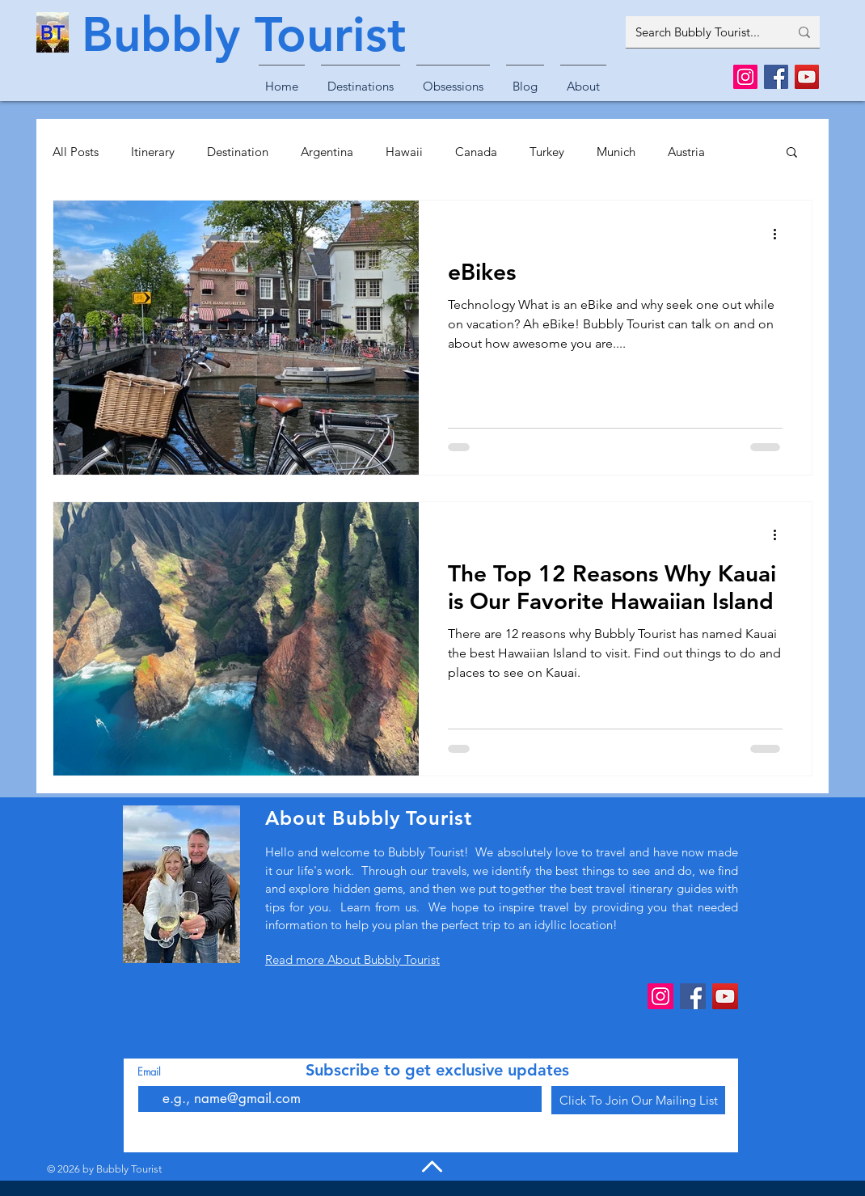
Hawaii (404, 151)
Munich (616, 151)
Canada (476, 151)
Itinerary (153, 151)
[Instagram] (745, 77)
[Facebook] (776, 77)
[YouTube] (807, 77)
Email (149, 1072)
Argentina (327, 151)
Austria (686, 151)
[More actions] (780, 233)
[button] (360, 79)
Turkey (547, 151)
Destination (237, 151)
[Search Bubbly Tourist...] (700, 32)
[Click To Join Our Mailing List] (638, 1100)
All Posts (76, 151)
